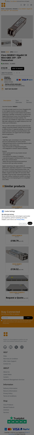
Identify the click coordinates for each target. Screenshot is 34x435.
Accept (30, 223)
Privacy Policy (20, 219)
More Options (23, 223)
